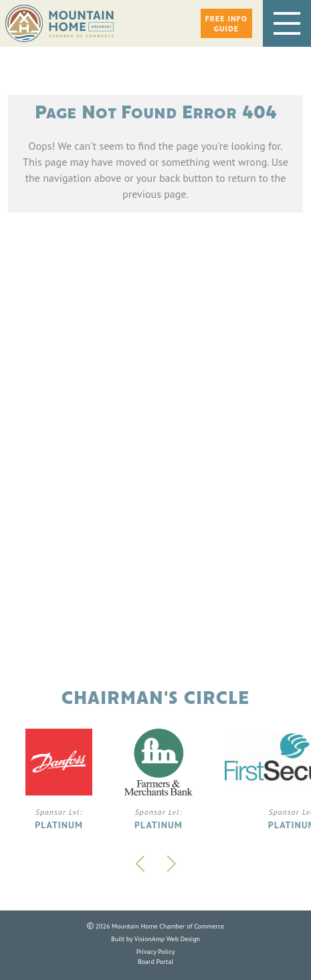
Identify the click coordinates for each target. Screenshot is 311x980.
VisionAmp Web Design (167, 939)
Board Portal (155, 961)
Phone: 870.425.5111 (155, 496)
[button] (226, 23)
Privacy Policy (155, 951)
